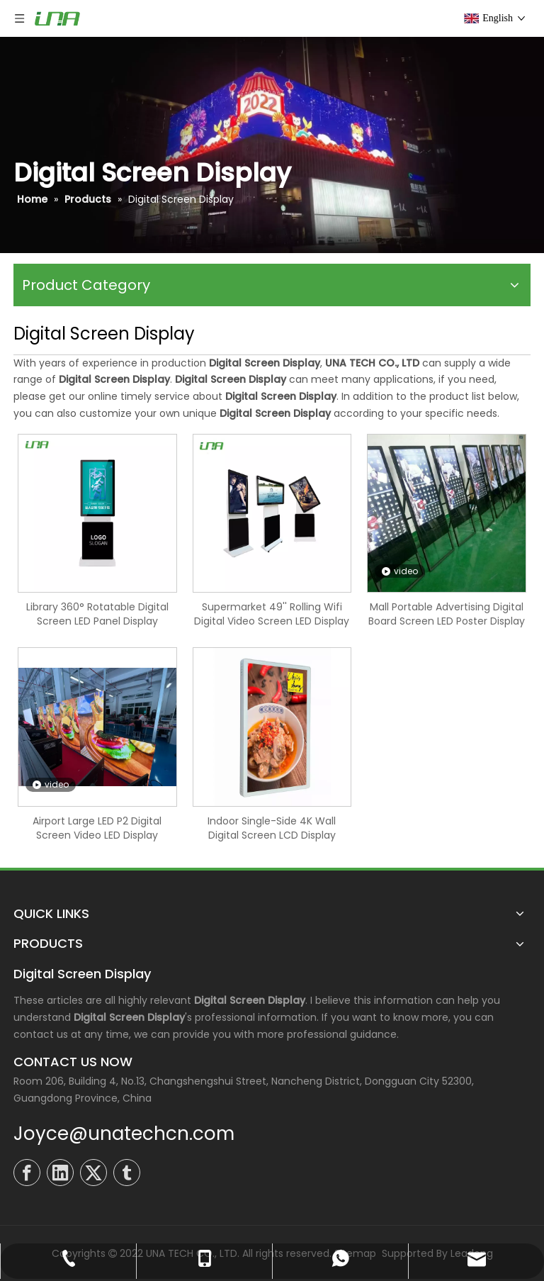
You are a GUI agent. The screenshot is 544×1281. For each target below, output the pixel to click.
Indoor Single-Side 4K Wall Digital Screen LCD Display (272, 828)
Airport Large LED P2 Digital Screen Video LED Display (97, 828)
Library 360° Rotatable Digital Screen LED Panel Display (97, 614)
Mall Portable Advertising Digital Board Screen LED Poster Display (446, 614)
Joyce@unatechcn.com (123, 1133)
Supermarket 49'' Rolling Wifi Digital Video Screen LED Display (271, 614)
